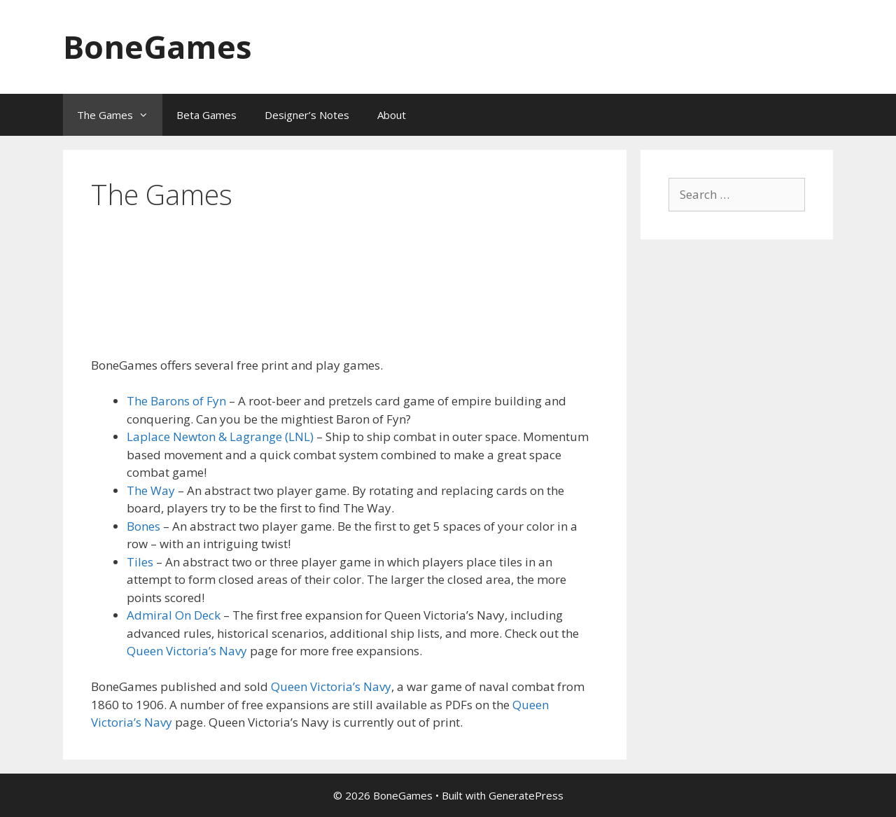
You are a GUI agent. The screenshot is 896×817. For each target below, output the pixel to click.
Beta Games (206, 115)
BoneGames (157, 46)
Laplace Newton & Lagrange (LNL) (220, 436)
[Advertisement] (346, 302)
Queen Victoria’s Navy (187, 651)
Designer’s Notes (307, 115)
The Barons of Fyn (176, 401)
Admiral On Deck (173, 615)
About (391, 115)
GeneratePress (526, 795)
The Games (119, 115)
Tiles (140, 562)
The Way (151, 490)
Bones (145, 526)
